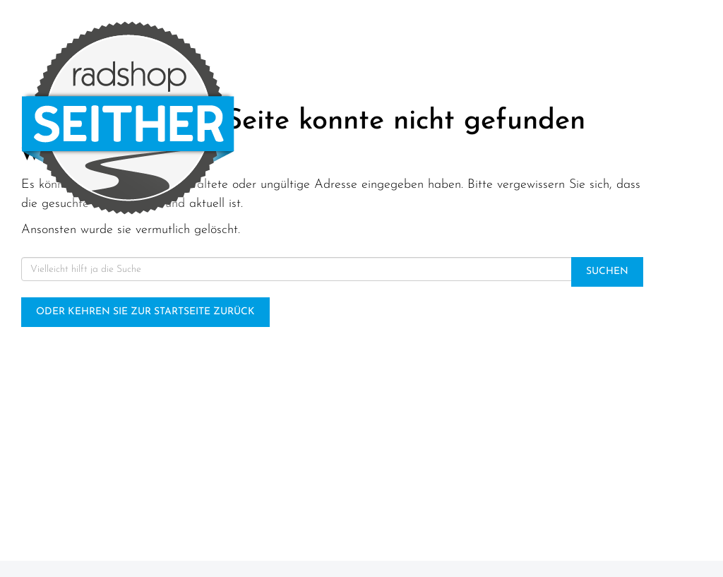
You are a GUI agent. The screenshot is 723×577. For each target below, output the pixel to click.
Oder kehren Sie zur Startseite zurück (145, 312)
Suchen (607, 271)
